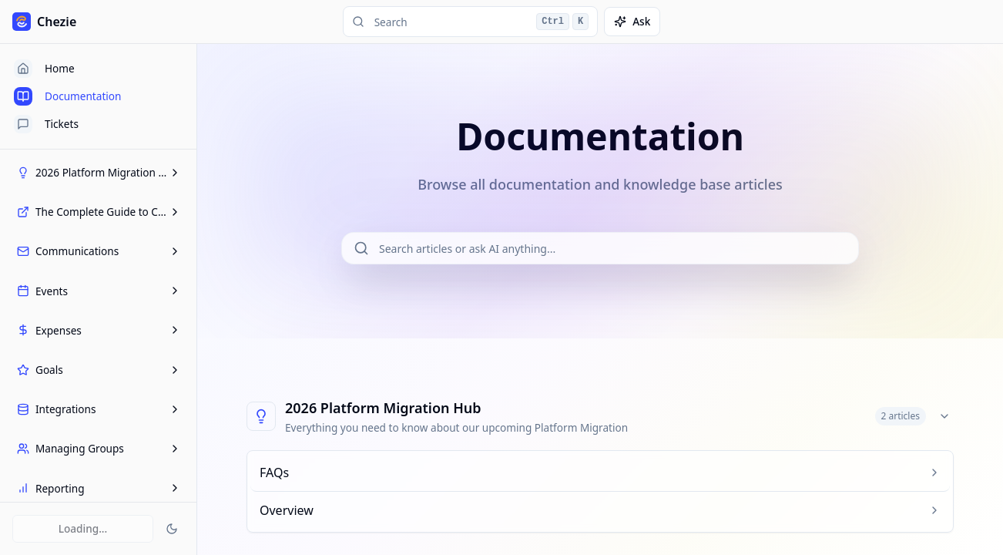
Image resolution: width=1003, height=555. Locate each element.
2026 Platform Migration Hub (383, 408)
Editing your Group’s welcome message (95, 481)
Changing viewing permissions (97, 315)
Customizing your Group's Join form (96, 415)
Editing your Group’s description (100, 449)
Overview (46, 224)
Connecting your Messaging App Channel (102, 374)
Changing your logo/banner (90, 342)
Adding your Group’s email (87, 290)
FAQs (37, 198)
